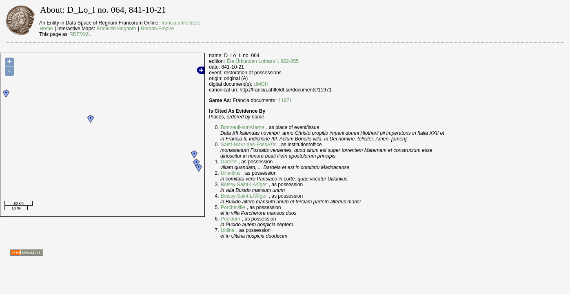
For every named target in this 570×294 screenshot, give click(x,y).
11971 (285, 100)
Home (46, 28)
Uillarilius (231, 173)
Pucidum (230, 219)
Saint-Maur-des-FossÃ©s (249, 144)
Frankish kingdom (116, 28)
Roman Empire (157, 28)
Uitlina (228, 230)
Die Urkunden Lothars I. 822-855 (263, 61)
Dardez (229, 162)
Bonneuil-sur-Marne (242, 127)
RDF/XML (80, 34)
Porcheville (233, 207)
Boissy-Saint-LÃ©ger (244, 184)
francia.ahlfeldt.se (181, 23)
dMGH (261, 84)
